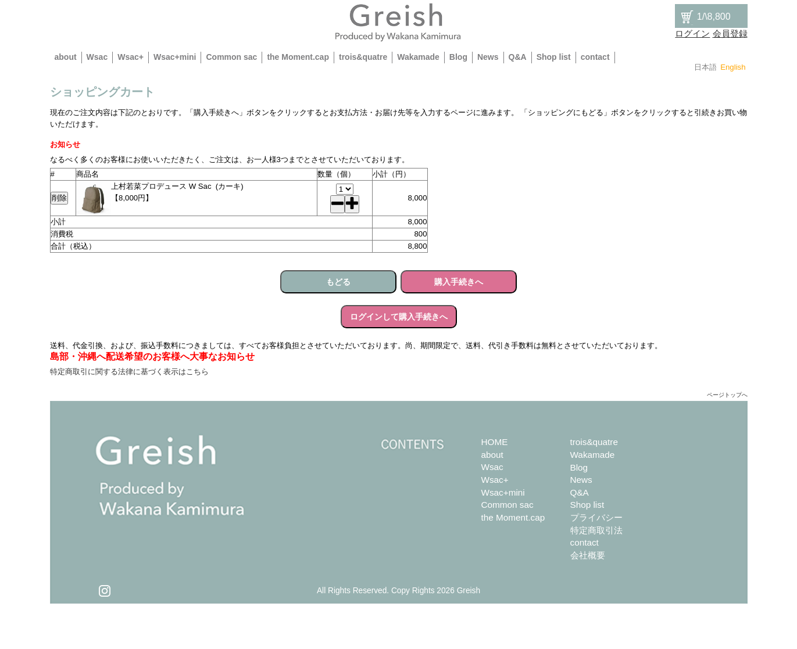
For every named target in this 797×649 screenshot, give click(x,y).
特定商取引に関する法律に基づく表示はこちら (129, 371)
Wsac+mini (174, 57)
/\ (705, 16)
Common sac (231, 57)
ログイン (692, 33)
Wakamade (418, 57)
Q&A (518, 57)
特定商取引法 (596, 530)
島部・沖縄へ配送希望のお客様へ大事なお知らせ (152, 356)
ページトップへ (727, 395)
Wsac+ (130, 57)
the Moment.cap (298, 57)
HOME (494, 442)
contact (595, 57)
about (66, 57)
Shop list (554, 57)
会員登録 (730, 33)
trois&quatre (363, 57)
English (732, 67)
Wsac (97, 57)
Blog (458, 57)
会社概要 (587, 555)
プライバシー (596, 517)
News (488, 57)
